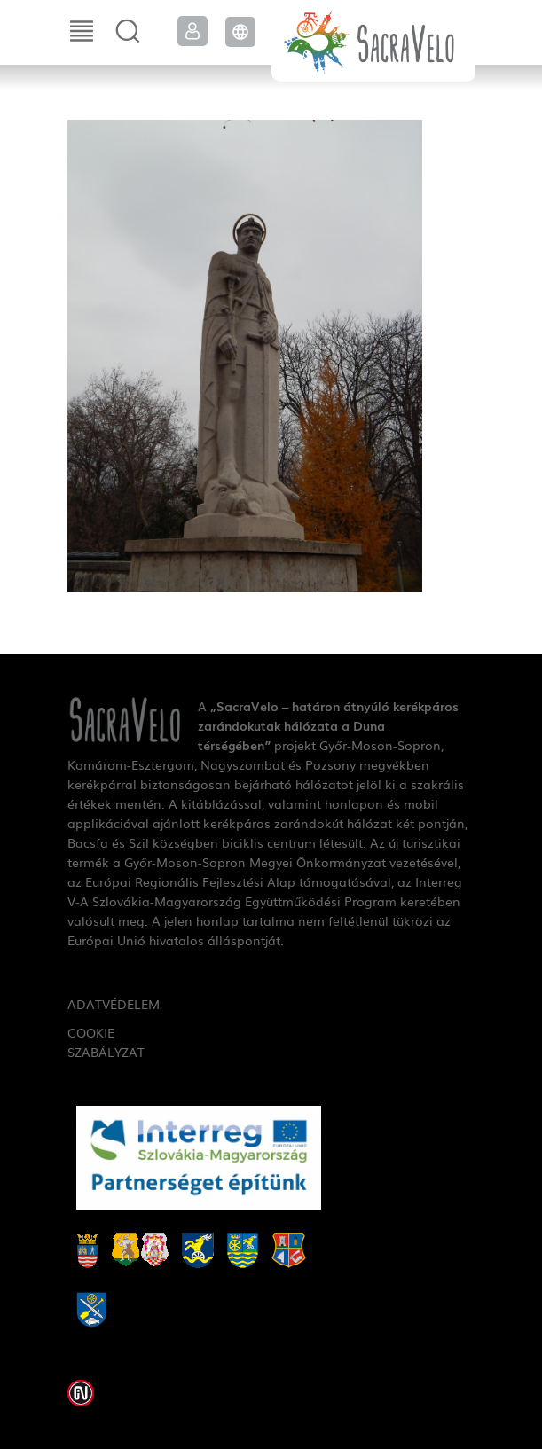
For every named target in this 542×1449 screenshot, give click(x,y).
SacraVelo (373, 41)
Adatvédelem (108, 1004)
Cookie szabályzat (106, 1042)
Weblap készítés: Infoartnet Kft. (80, 1393)
